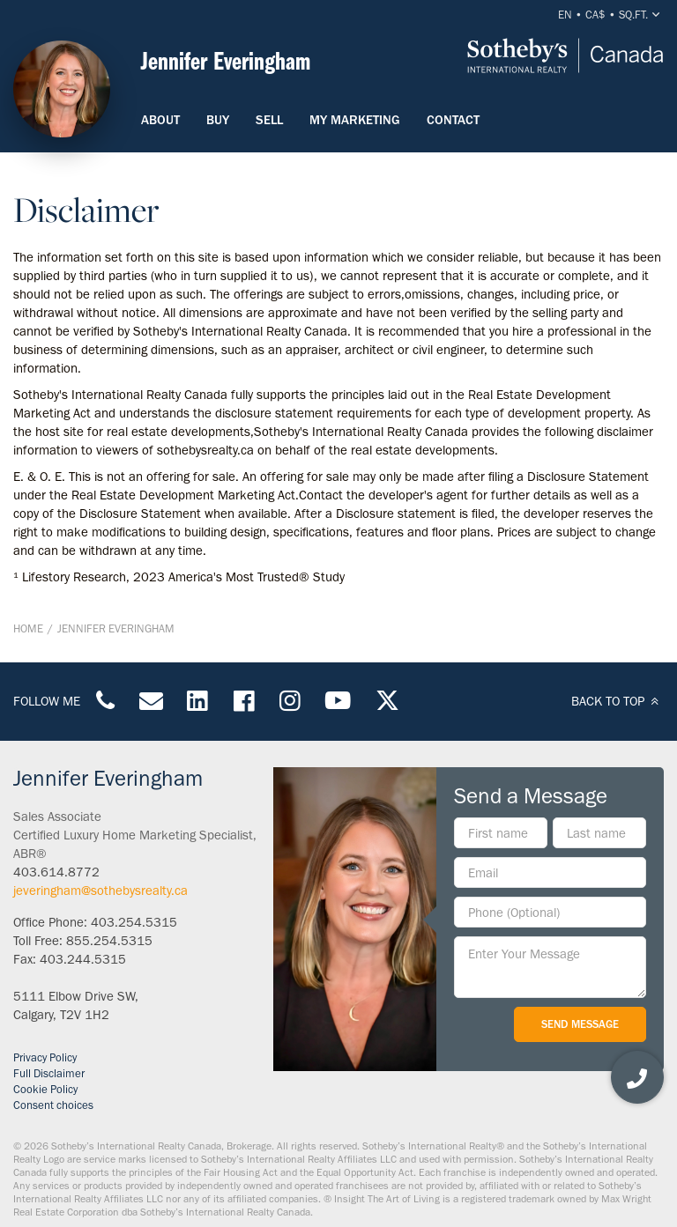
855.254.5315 (109, 941)
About (160, 120)
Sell (269, 120)
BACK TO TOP (617, 701)
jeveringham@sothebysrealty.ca (100, 890)
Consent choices (53, 1105)
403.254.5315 (134, 922)
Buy (217, 120)
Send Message (580, 1024)
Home (28, 628)
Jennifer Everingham (116, 628)
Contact (453, 120)
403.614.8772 (56, 872)
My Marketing (354, 120)
